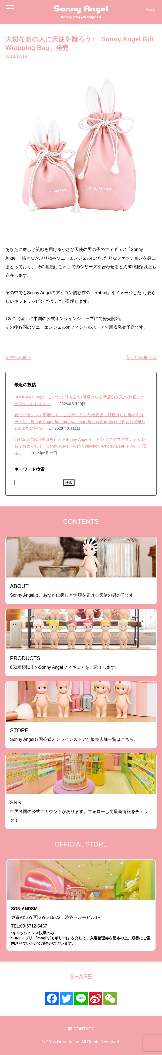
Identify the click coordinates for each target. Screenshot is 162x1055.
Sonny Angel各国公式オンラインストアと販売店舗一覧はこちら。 (74, 734)
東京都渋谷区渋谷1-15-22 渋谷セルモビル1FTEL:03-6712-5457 (81, 926)
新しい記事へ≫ (141, 357)
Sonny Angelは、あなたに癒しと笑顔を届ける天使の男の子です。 (74, 590)
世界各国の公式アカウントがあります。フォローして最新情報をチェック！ (79, 810)
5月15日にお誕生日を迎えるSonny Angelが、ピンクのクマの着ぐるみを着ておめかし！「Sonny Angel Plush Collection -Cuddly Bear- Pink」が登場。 (80, 446)
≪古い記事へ (18, 357)
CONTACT (81, 1029)
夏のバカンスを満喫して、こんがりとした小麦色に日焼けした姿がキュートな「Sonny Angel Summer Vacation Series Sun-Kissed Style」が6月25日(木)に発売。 (79, 421)
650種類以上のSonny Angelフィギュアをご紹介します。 (64, 662)
